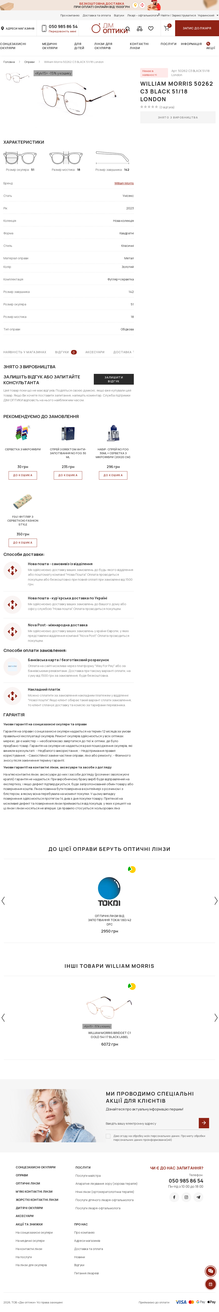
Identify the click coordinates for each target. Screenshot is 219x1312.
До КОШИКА (22, 475)
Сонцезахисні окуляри (13, 46)
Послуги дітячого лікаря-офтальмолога (105, 1200)
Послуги (169, 44)
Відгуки (119, 15)
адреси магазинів (20, 28)
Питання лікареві (86, 1273)
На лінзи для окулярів (31, 1265)
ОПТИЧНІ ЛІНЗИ (28, 1183)
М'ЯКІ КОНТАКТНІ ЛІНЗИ (34, 1191)
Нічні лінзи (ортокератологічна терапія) (105, 1192)
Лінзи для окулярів (103, 46)
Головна (9, 62)
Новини (79, 1257)
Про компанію (69, 15)
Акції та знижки (29, 1224)
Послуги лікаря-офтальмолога (98, 1208)
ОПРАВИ (22, 1175)
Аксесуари (95, 352)
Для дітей (79, 46)
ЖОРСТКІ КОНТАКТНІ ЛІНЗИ (37, 1200)
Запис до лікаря (197, 28)
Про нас (81, 1224)
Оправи (29, 62)
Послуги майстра (88, 1176)
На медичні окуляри (30, 1241)
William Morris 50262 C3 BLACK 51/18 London (74, 62)
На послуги (24, 1257)
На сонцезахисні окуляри (34, 1232)
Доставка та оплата (97, 15)
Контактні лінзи (139, 46)
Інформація (191, 44)
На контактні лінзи (29, 1249)
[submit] (204, 1123)
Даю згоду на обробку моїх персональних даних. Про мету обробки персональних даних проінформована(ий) (159, 1138)
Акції (210, 48)
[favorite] (150, 28)
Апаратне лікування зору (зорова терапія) (107, 1183)
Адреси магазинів (87, 1241)
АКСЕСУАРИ (25, 1216)
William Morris (124, 183)
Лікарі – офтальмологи (143, 15)
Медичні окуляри (50, 46)
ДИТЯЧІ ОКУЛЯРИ (29, 1208)
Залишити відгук (114, 379)
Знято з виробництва (178, 117)
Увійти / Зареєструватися (178, 15)
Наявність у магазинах (25, 352)
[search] (127, 28)
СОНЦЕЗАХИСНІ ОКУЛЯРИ (36, 1167)
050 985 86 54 (63, 26)
